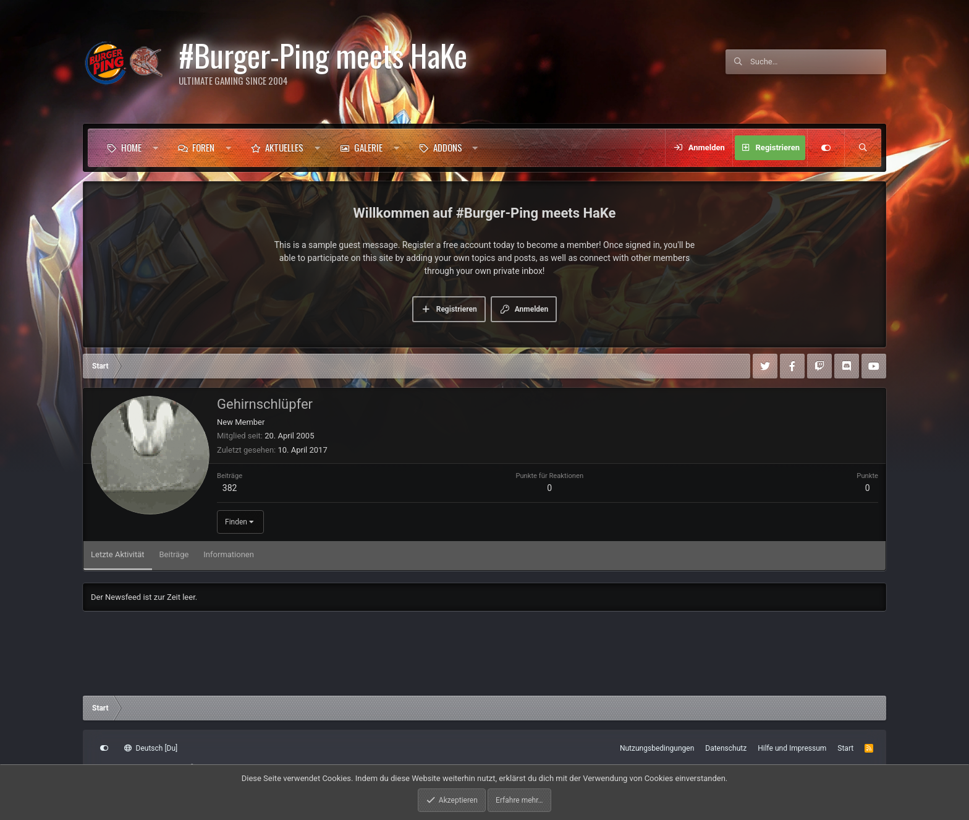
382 (229, 488)
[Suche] (818, 61)
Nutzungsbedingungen (657, 748)
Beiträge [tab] (174, 554)
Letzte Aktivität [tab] (118, 554)
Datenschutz (726, 748)
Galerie (368, 147)
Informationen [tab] (228, 554)
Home (131, 147)
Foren (203, 147)
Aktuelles (284, 147)
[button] (155, 148)
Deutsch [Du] (150, 748)
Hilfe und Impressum (792, 748)
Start (845, 748)
